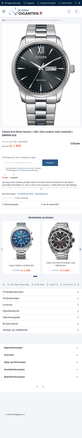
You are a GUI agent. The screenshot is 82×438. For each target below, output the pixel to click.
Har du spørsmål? (51, 204)
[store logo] (26, 11)
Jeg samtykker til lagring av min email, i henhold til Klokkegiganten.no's (23, 169)
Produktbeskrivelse (25, 194)
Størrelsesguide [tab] (11, 317)
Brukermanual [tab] (10, 323)
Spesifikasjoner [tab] (11, 311)
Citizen (75, 143)
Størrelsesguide (11, 204)
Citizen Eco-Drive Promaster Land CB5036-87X (60, 264)
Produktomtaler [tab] (11, 298)
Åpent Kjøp (12, 3)
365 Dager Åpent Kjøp (19, 284)
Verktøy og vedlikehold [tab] (15, 330)
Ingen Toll (54, 284)
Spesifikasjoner (41, 194)
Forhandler (48, 3)
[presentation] (3, 3)
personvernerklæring (30, 170)
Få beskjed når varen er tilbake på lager (19, 157)
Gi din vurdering (21, 198)
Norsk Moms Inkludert (72, 284)
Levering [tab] (7, 304)
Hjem (4, 20)
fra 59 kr (67, 3)
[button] (39, 123)
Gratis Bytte (39, 284)
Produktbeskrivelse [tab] (13, 292)
